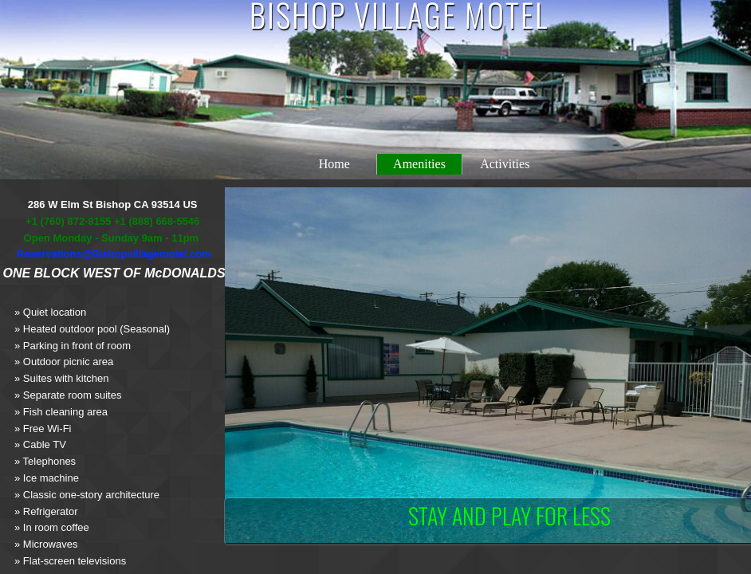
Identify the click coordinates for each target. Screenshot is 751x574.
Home (334, 164)
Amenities (419, 164)
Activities (504, 164)
